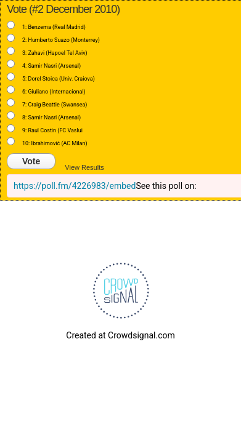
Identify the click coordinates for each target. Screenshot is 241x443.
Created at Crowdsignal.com (120, 335)
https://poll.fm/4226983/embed (75, 186)
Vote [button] (31, 161)
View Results (84, 167)
